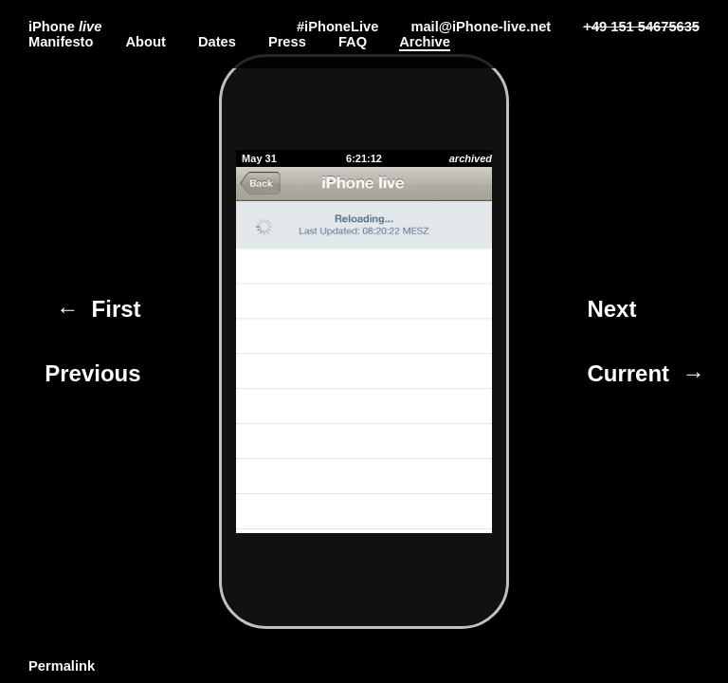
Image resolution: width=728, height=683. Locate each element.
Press (287, 41)
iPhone (64, 26)
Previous (90, 373)
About (145, 41)
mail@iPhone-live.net (480, 26)
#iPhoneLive (337, 26)
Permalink (61, 666)
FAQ (352, 41)
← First (98, 309)
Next (615, 309)
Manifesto (60, 41)
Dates (217, 41)
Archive (424, 41)
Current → (645, 373)
